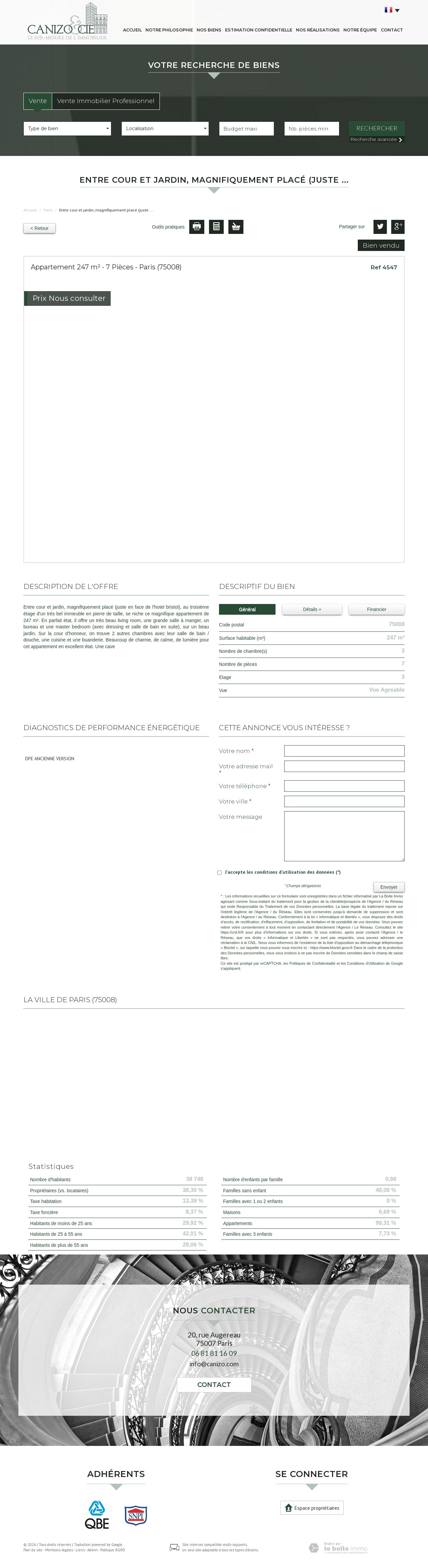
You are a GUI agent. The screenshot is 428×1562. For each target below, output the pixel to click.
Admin (92, 1550)
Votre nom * (236, 751)
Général (247, 609)
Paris (47, 209)
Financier (377, 609)
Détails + (312, 609)
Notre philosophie (169, 29)
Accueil (132, 29)
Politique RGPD (112, 1550)
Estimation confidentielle (258, 29)
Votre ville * (235, 801)
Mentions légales (59, 1550)
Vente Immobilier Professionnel (105, 101)
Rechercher (377, 128)
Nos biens (209, 29)
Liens (80, 1550)
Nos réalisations (318, 29)
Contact (392, 29)
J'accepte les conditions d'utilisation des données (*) (283, 872)
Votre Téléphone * (245, 786)
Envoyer (389, 887)
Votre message (240, 816)
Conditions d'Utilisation (366, 963)
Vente (38, 101)
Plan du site (32, 1550)
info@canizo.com (214, 1364)
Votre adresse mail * (246, 769)
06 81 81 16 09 (214, 1353)
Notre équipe (360, 29)
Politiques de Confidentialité (312, 963)
